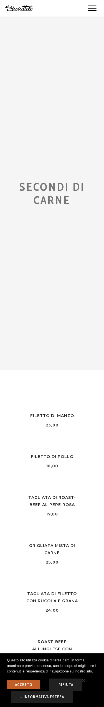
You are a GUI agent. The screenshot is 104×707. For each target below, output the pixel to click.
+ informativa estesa (42, 696)
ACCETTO (23, 684)
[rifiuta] (83, 680)
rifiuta (66, 684)
